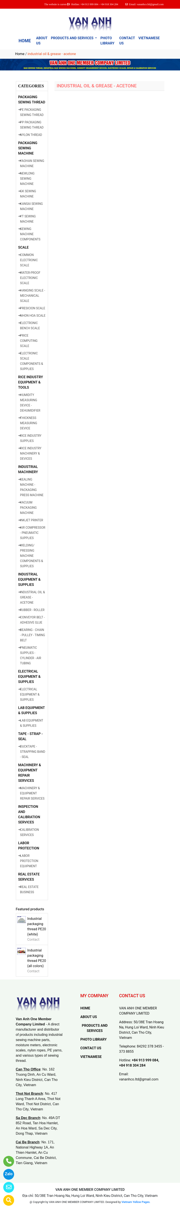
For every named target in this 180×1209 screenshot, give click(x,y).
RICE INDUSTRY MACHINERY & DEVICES (30, 453)
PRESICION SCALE (32, 308)
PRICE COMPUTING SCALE (29, 341)
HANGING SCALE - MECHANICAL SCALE (32, 296)
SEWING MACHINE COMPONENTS (30, 234)
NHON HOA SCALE (32, 315)
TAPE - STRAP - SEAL (30, 736)
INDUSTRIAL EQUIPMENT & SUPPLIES (29, 579)
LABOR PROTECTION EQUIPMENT (29, 861)
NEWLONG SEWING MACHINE (27, 179)
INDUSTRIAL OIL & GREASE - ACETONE (32, 597)
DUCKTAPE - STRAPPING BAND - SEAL (32, 752)
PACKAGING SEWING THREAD (31, 99)
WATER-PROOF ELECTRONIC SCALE (30, 278)
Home (20, 54)
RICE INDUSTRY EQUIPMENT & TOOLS (30, 382)
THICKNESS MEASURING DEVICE (28, 423)
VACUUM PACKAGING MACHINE (28, 508)
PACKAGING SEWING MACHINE (27, 148)
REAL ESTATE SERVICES (29, 876)
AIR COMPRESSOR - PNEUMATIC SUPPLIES (32, 533)
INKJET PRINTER (31, 520)
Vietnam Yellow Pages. (135, 1202)
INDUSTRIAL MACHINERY (28, 469)
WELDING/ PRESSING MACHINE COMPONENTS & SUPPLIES (31, 556)
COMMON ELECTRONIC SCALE (29, 260)
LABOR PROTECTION (28, 845)
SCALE (23, 247)
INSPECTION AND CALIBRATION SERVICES (29, 814)
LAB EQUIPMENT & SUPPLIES (31, 710)
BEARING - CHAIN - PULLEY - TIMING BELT (32, 635)
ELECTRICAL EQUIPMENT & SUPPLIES (29, 676)
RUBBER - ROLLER (32, 610)
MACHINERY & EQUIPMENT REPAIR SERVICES (29, 773)
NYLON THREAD (31, 135)
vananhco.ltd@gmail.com (139, 1079)
